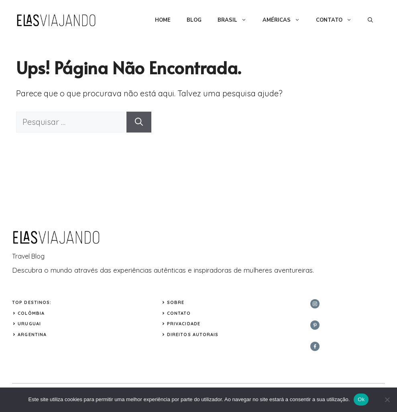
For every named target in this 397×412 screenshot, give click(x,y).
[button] (370, 20)
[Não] (387, 400)
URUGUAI (29, 323)
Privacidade (183, 323)
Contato (179, 313)
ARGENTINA (32, 334)
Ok (361, 399)
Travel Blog (28, 256)
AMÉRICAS (285, 20)
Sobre (176, 302)
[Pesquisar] (138, 122)
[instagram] (315, 303)
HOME (163, 20)
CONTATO (338, 20)
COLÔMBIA (31, 313)
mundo (61, 270)
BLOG (194, 20)
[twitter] (315, 325)
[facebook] (315, 346)
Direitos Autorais (193, 334)
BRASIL (236, 20)
